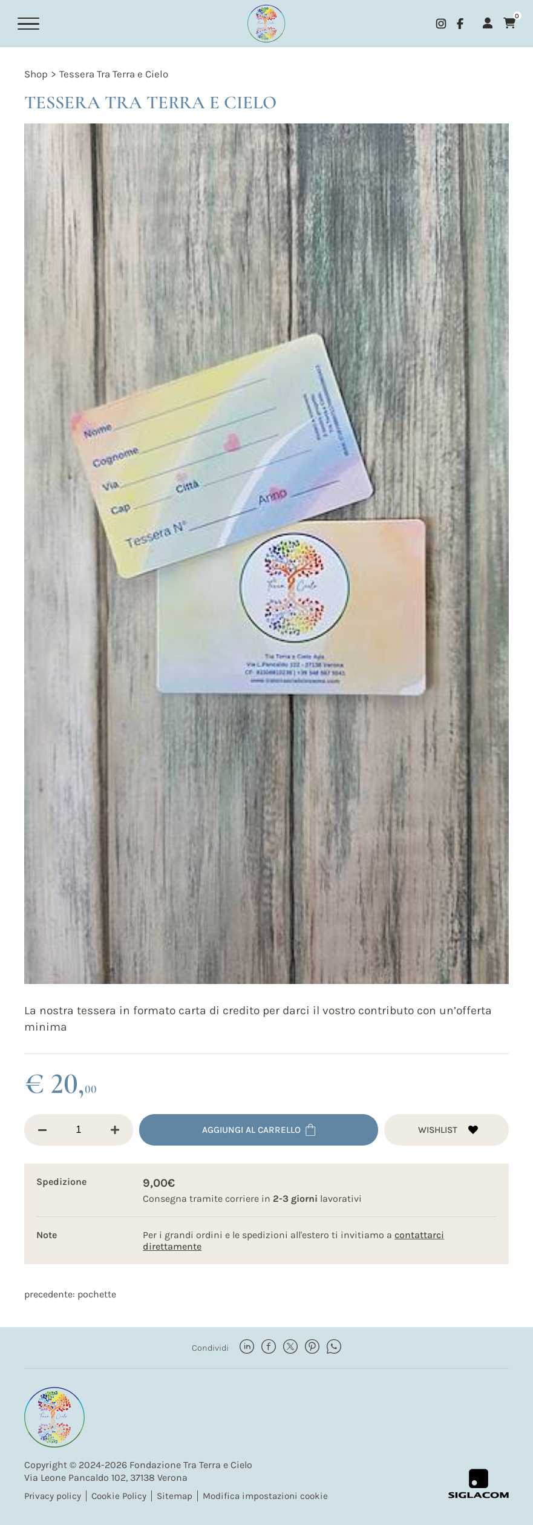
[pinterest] (312, 1347)
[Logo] (266, 23)
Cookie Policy (118, 1495)
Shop (36, 74)
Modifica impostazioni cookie (265, 1495)
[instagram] (441, 23)
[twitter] (290, 1347)
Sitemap (174, 1495)
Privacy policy (52, 1495)
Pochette (96, 1293)
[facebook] (460, 23)
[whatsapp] (334, 1347)
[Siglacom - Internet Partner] (478, 1483)
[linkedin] (247, 1347)
